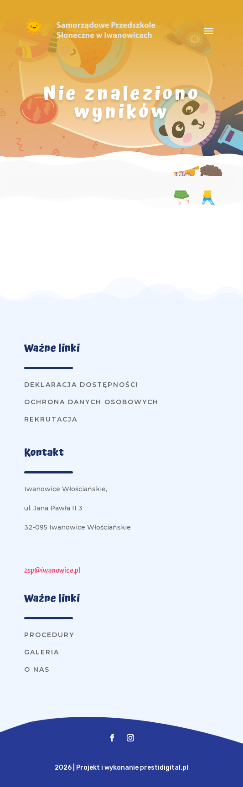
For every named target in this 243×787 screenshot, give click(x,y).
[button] (209, 30)
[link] (33, 34)
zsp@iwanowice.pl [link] (52, 570)
